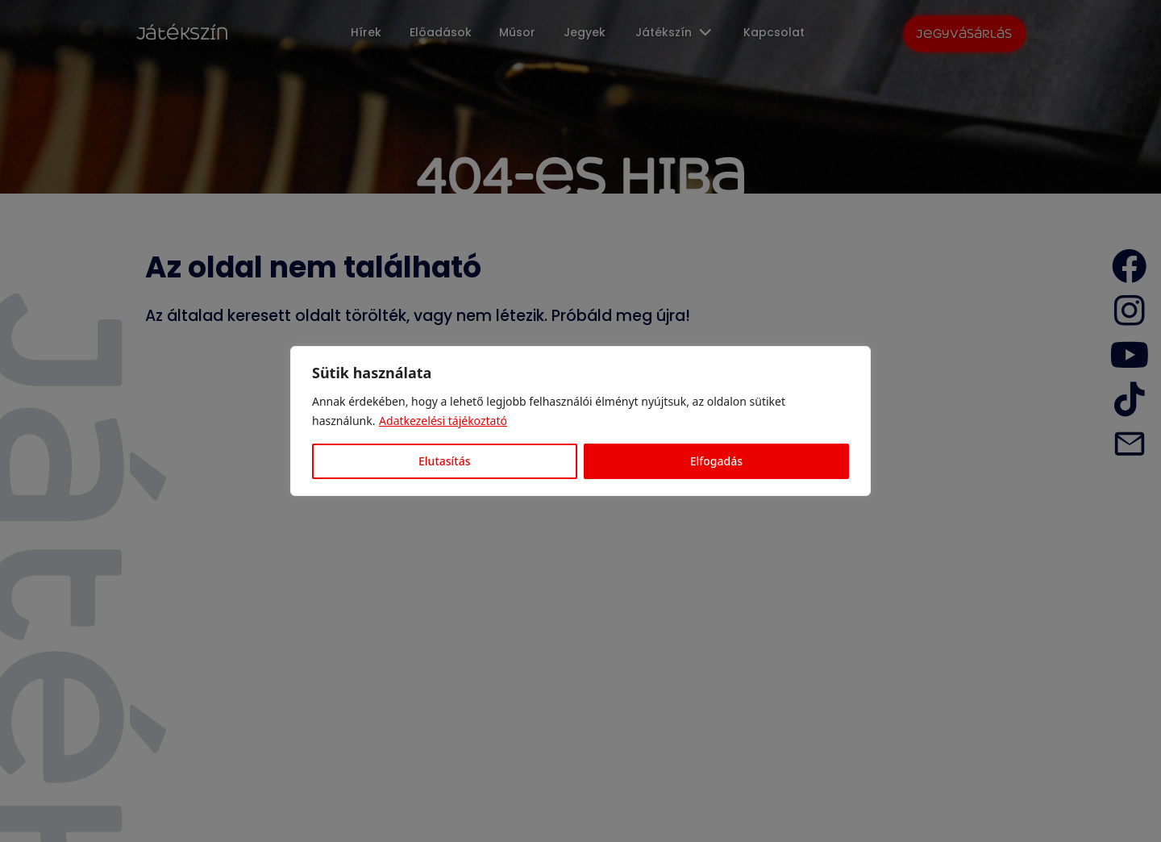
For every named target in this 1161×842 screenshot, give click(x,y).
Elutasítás (444, 461)
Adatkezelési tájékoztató (443, 420)
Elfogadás (716, 461)
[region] (580, 421)
